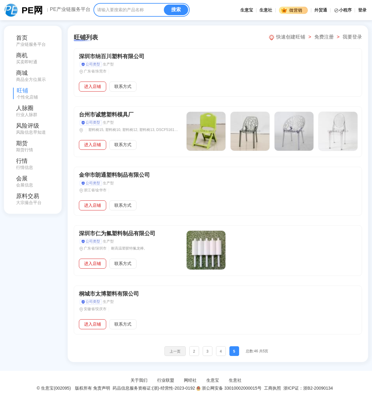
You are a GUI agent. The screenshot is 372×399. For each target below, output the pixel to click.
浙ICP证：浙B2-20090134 (308, 388)
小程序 (343, 10)
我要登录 (352, 36)
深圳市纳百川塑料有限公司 (111, 56)
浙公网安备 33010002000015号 (229, 388)
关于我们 (138, 380)
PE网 (32, 10)
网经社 (190, 380)
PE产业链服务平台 (70, 9)
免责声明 (101, 388)
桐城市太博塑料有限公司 (109, 294)
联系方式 (122, 86)
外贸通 (320, 10)
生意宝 (246, 10)
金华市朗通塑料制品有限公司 (114, 175)
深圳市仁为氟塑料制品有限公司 (117, 233)
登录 (362, 10)
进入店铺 (92, 86)
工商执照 (272, 388)
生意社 (265, 10)
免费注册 (324, 36)
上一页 (175, 351)
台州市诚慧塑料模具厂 (106, 115)
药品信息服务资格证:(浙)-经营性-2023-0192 (153, 388)
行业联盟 (165, 380)
